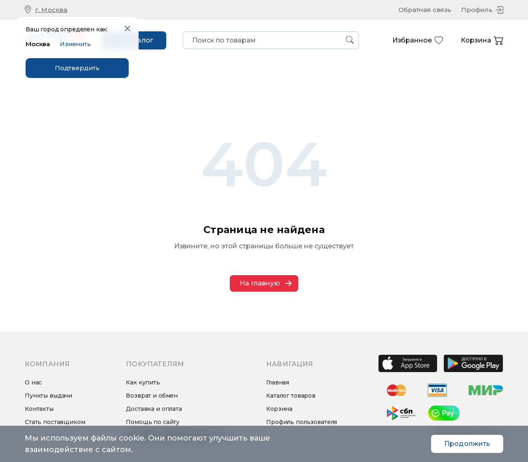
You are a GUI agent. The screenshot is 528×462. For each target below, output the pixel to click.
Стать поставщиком (55, 422)
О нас (33, 382)
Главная (277, 382)
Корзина (482, 40)
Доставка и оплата (154, 408)
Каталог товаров (291, 395)
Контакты (39, 408)
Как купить (143, 382)
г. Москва (51, 10)
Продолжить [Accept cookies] (467, 444)
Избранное (417, 40)
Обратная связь (424, 10)
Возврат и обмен (152, 395)
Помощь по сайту (152, 422)
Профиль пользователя (301, 422)
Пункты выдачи (48, 395)
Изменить (75, 43)
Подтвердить (77, 67)
